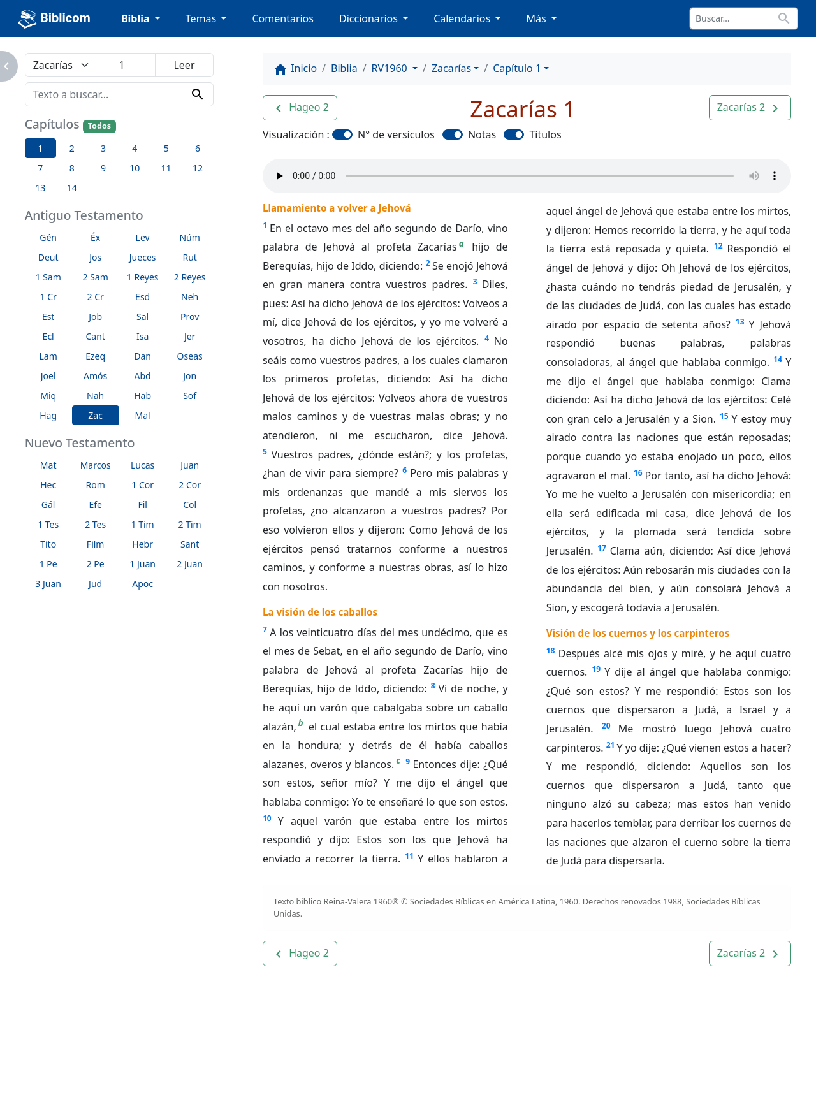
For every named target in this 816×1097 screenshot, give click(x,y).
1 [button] (40, 148)
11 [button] (166, 168)
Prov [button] (189, 316)
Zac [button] (95, 415)
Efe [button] (95, 504)
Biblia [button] (136, 18)
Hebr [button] (142, 544)
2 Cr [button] (95, 297)
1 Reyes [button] (143, 277)
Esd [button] (142, 297)
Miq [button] (48, 395)
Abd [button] (143, 376)
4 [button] (134, 148)
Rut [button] (189, 257)
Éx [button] (95, 237)
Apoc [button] (142, 584)
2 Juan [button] (190, 564)
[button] (300, 107)
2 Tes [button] (95, 524)
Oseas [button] (190, 356)
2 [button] (72, 148)
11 (409, 855)
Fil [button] (142, 504)
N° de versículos (396, 134)
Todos (99, 125)
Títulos (545, 134)
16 (638, 472)
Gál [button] (48, 504)
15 (724, 415)
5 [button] (166, 148)
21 (610, 744)
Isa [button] (142, 336)
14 (777, 359)
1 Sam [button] (48, 277)
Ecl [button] (48, 336)
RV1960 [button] (391, 68)
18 (550, 650)
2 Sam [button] (95, 277)
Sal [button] (142, 316)
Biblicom (54, 19)
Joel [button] (48, 376)
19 (596, 669)
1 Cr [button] (48, 297)
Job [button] (95, 316)
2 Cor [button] (189, 485)
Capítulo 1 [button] (517, 68)
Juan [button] (189, 465)
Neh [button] (189, 297)
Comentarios (283, 18)
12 (718, 245)
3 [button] (103, 148)
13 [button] (40, 188)
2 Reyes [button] (190, 277)
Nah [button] (95, 395)
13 (740, 321)
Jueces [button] (142, 257)
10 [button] (134, 168)
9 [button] (103, 168)
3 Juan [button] (48, 584)
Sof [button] (189, 395)
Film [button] (96, 544)
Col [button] (189, 504)
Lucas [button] (142, 465)
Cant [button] (95, 336)
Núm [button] (189, 237)
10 (267, 818)
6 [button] (197, 148)
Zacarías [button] (451, 68)
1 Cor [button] (142, 485)
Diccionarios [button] (369, 18)
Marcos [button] (95, 465)
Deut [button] (48, 257)
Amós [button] (95, 376)
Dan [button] (142, 356)
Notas (482, 134)
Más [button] (537, 18)
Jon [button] (189, 376)
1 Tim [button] (142, 524)
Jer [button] (190, 336)
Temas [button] (202, 18)
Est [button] (48, 316)
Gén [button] (48, 237)
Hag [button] (48, 415)
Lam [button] (48, 356)
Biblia (344, 68)
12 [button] (198, 168)
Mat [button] (48, 465)
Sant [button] (189, 544)
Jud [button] (95, 584)
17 (601, 547)
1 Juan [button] (142, 564)
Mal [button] (142, 415)
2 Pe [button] (96, 564)
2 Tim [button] (189, 524)
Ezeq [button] (95, 356)
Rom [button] (95, 485)
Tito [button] (48, 544)
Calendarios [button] (463, 18)
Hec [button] (48, 485)
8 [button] (72, 168)
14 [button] (72, 188)
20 (606, 725)
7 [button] (40, 168)
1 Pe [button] (48, 564)
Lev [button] (143, 237)
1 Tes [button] (48, 524)
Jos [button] (95, 257)
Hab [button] (142, 395)
